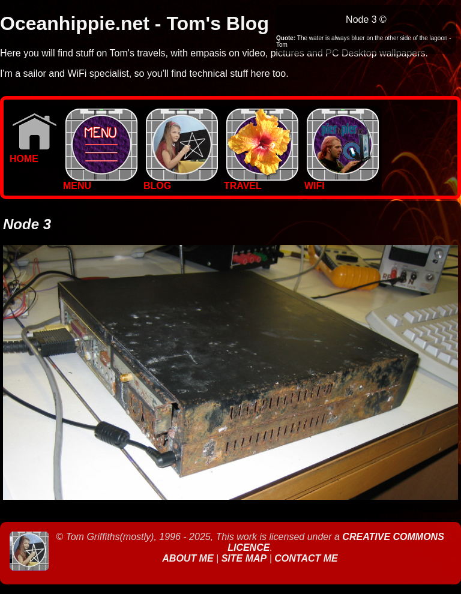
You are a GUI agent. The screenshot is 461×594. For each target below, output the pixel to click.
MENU (100, 181)
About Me (189, 558)
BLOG (180, 181)
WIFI (341, 181)
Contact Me (305, 558)
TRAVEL (261, 181)
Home (33, 154)
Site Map (244, 558)
